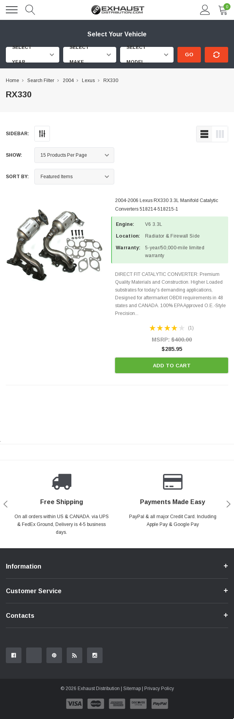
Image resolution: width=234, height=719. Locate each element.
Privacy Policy (159, 688)
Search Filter (40, 80)
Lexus (88, 80)
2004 (68, 80)
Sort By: (17, 176)
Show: (14, 155)
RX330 (110, 80)
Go (189, 54)
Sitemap (132, 688)
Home (12, 80)
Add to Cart (172, 365)
